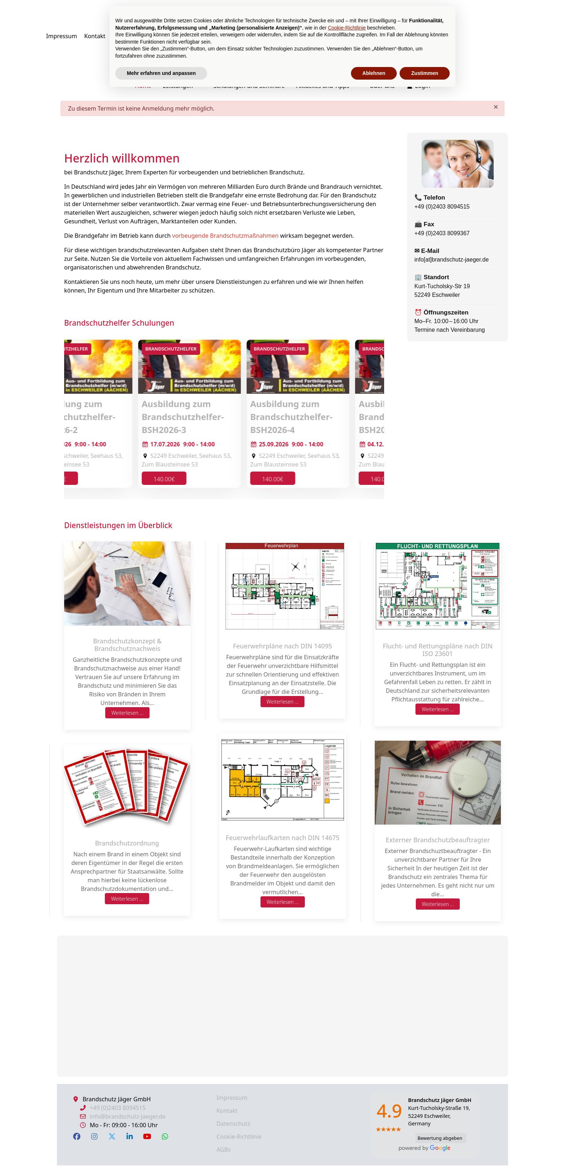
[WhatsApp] (164, 1136)
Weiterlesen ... (127, 712)
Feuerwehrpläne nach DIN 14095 (282, 646)
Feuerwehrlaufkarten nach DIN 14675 (283, 837)
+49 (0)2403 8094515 (442, 207)
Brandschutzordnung (127, 843)
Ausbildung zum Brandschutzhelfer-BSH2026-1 (109, 417)
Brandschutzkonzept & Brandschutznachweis (127, 645)
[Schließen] (496, 106)
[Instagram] (94, 1136)
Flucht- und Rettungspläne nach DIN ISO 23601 (438, 650)
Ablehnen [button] (374, 73)
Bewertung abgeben (438, 1138)
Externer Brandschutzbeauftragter (438, 839)
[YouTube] (147, 1136)
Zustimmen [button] (424, 73)
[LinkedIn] (129, 1136)
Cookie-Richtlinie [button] (347, 28)
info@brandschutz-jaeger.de (127, 1116)
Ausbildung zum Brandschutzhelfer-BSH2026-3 (326, 417)
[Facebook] (76, 1136)
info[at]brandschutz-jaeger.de (451, 259)
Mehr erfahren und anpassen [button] (161, 73)
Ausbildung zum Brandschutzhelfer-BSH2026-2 (217, 417)
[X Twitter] (111, 1136)
